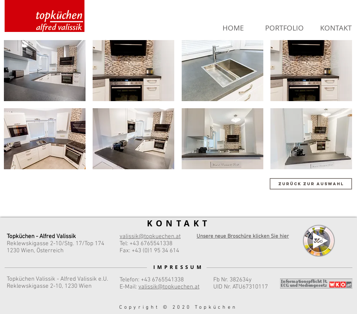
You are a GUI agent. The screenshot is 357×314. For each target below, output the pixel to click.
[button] (45, 70)
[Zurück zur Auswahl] (311, 183)
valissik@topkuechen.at (168, 287)
